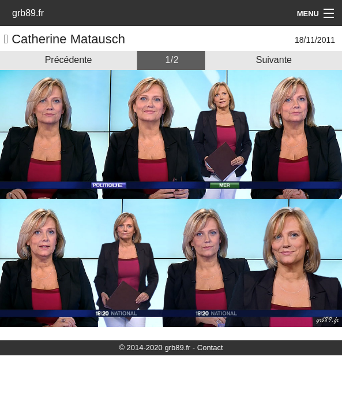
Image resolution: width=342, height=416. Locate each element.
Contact (210, 347)
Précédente (68, 60)
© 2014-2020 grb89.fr (154, 347)
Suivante (274, 60)
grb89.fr (28, 13)
